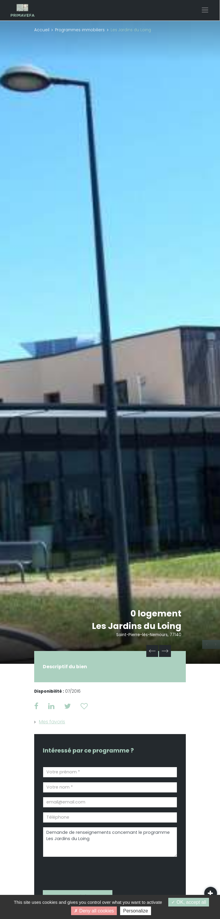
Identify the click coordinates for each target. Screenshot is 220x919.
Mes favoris (52, 721)
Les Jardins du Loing (136, 626)
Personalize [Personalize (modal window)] (135, 910)
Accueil (41, 30)
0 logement (156, 613)
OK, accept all (188, 902)
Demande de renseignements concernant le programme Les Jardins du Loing (110, 842)
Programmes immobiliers (80, 30)
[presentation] (77, 871)
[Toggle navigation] (205, 10)
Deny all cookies (94, 910)
